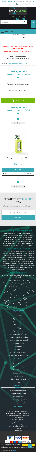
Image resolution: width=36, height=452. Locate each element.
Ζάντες (18, 349)
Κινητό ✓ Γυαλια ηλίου (18, 422)
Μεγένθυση (29, 173)
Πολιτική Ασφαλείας (18, 370)
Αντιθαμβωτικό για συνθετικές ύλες (18, 355)
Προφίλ (18, 382)
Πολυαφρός (18, 346)
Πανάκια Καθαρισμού (18, 420)
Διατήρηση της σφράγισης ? (18, 400)
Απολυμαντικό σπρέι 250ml (17, 90)
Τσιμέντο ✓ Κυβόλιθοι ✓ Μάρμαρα (18, 415)
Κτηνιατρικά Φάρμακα (18, 424)
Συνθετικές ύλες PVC (18, 322)
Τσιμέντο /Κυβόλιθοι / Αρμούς (18, 334)
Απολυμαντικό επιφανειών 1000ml (18, 84)
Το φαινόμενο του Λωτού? (18, 393)
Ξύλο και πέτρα (18, 325)
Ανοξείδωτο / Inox (18, 343)
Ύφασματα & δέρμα (18, 331)
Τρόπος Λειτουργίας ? (18, 397)
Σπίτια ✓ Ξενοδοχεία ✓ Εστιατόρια (18, 411)
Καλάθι (18, 170)
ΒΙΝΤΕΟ (18, 316)
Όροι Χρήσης (18, 376)
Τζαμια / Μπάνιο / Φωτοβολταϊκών (18, 340)
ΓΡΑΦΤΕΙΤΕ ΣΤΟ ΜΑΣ (18, 200)
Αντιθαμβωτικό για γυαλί (18, 352)
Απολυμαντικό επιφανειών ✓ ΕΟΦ (18, 63)
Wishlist (5, 173)
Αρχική (8, 4)
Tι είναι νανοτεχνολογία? (18, 390)
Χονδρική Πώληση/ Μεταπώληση (18, 379)
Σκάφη (18, 328)
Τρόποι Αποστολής (18, 367)
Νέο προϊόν (18, 430)
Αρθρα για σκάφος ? (17, 403)
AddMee (18, 428)
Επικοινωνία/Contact (22, 4)
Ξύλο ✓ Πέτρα (18, 417)
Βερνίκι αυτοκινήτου (18, 319)
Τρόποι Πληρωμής (18, 364)
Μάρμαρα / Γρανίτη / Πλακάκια (18, 337)
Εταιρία (13, 4)
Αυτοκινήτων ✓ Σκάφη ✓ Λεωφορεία (17, 413)
